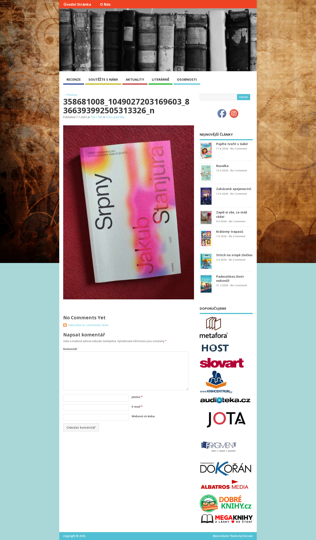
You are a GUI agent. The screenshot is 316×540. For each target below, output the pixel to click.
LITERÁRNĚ (160, 79)
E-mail (137, 407)
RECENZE (73, 79)
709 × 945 (96, 117)
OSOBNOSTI (187, 79)
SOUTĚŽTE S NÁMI (103, 79)
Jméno (137, 397)
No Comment (238, 148)
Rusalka (222, 166)
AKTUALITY (135, 79)
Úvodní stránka (77, 4)
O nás (105, 4)
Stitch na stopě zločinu (234, 255)
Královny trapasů (229, 231)
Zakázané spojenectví (233, 189)
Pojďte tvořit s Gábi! (232, 144)
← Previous (70, 95)
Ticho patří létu (115, 117)
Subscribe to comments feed (88, 325)
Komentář (70, 349)
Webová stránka (143, 416)
